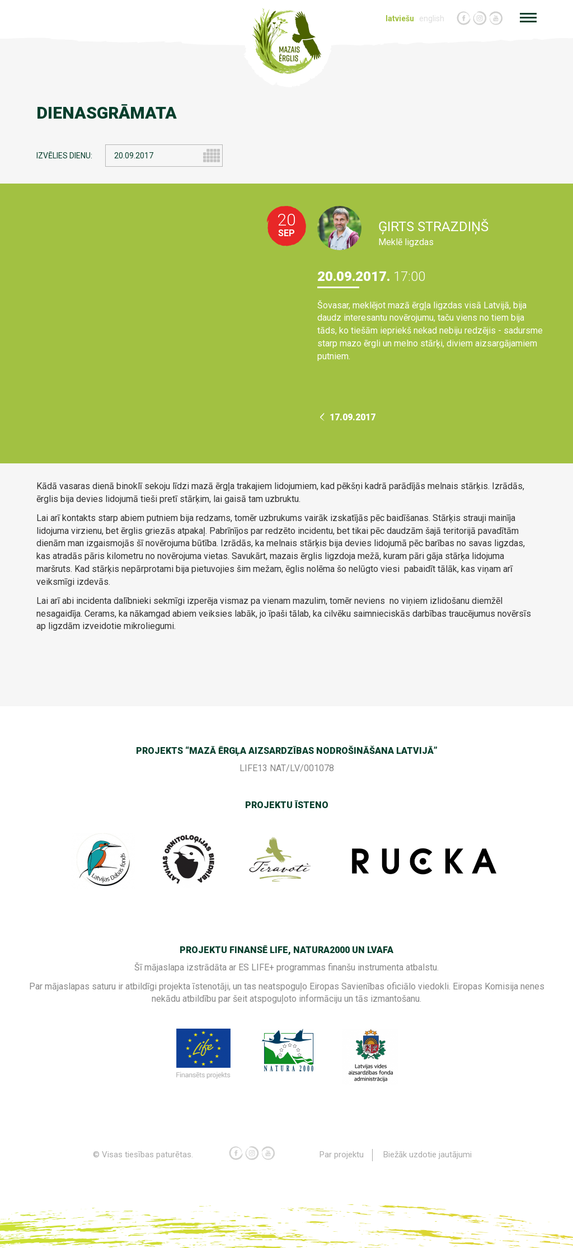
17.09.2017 (347, 417)
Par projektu (342, 1155)
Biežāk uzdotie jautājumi (427, 1155)
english (431, 18)
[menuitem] (401, 18)
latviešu (400, 18)
